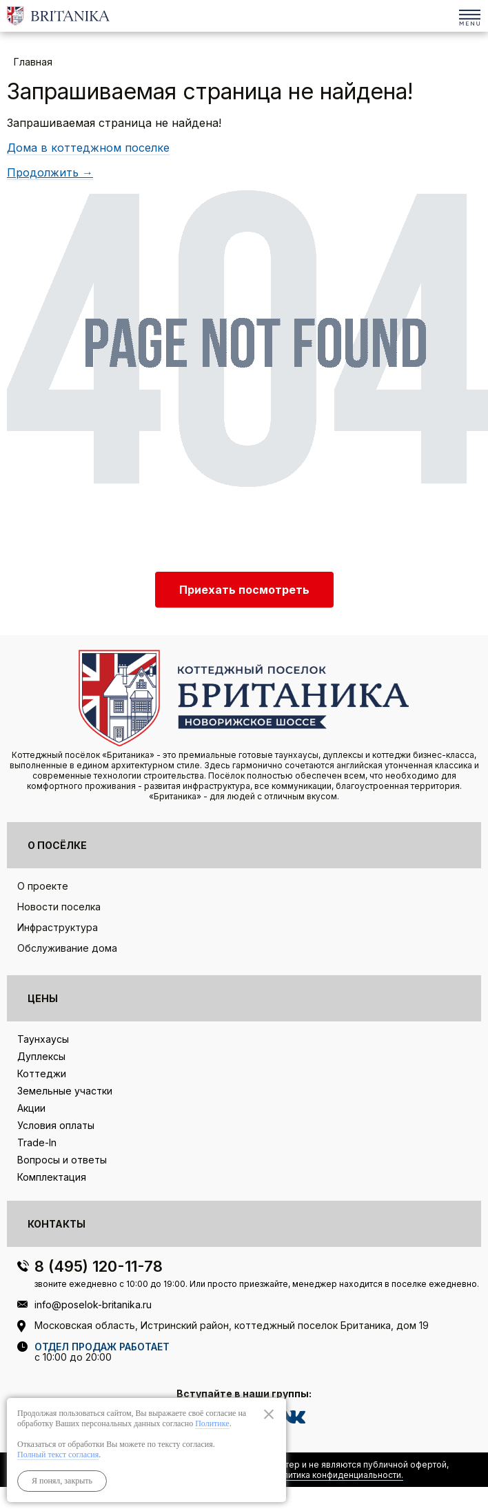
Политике (212, 1423)
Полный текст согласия (58, 1454)
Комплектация (51, 1177)
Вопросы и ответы (62, 1160)
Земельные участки (64, 1091)
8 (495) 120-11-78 (442, 12)
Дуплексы (41, 1056)
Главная (33, 62)
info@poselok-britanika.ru (93, 1304)
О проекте (42, 886)
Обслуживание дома (67, 948)
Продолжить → (50, 172)
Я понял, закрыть (62, 1481)
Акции (31, 1108)
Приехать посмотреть (244, 590)
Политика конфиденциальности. (337, 1475)
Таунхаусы (43, 1039)
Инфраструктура (57, 927)
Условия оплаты (55, 1125)
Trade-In (37, 1142)
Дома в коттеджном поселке (88, 147)
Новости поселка (59, 906)
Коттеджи (41, 1073)
